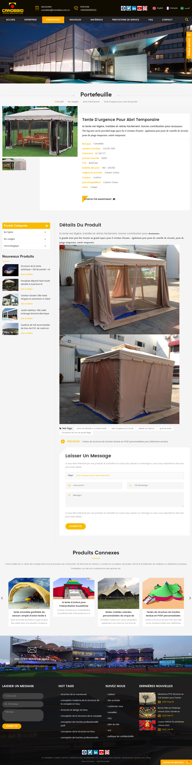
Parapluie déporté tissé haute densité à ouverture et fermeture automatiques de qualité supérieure (35, 282)
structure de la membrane (74, 694)
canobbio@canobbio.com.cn (55, 10)
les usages (73, 101)
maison (111, 694)
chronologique (11, 246)
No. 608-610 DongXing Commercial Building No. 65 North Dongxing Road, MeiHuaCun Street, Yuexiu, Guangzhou (96, 681)
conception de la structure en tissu (78, 731)
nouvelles (75, 19)
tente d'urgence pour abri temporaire (93, 475)
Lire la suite (27, 274)
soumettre (75, 526)
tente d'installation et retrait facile (91, 428)
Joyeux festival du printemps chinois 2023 (171, 723)
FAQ (150, 19)
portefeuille (53, 19)
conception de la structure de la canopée (81, 716)
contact (167, 19)
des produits (114, 700)
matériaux (97, 19)
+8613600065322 (88, 10)
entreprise (30, 19)
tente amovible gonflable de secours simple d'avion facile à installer (29, 614)
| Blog (147, 757)
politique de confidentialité (121, 736)
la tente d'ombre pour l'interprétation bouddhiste (73, 604)
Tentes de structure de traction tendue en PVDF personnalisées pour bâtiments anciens (125, 441)
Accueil (10, 19)
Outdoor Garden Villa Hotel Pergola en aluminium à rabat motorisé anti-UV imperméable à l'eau (35, 297)
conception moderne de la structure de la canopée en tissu (80, 702)
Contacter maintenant (99, 199)
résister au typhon (146, 428)
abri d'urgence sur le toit (122, 428)
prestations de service (125, 19)
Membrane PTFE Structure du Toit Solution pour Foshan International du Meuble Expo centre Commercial (171, 696)
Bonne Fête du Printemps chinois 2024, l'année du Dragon (169, 710)
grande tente (165, 428)
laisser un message (173, 762)
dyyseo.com (139, 757)
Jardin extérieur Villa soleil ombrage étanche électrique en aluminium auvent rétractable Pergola (35, 312)
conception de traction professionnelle (79, 737)
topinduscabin (103, 761)
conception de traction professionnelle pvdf (79, 724)
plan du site (113, 724)
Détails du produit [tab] (80, 225)
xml (109, 730)
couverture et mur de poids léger (76, 432)
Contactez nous (115, 706)
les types (8, 232)
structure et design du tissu (74, 710)
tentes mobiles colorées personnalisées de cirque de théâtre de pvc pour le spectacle (118, 614)
